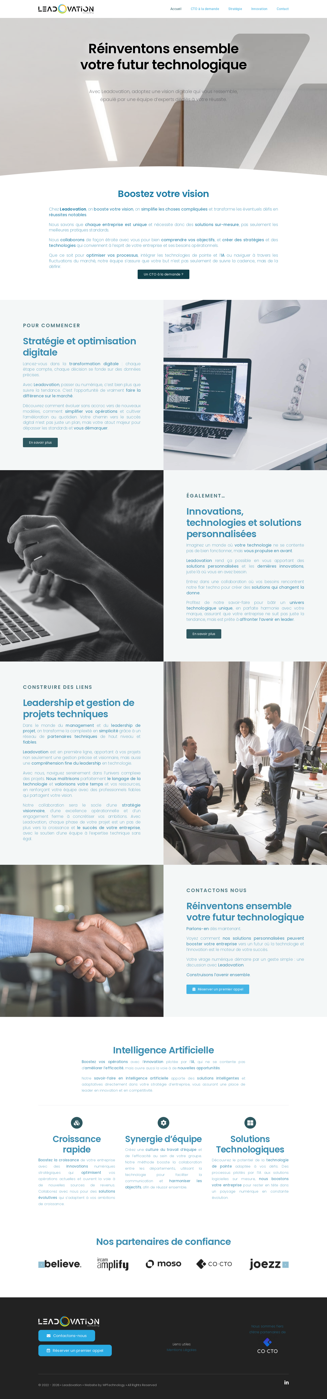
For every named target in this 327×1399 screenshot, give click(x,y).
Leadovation (72, 1385)
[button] (41, 1268)
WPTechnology (114, 1385)
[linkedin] (286, 1382)
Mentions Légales (181, 1349)
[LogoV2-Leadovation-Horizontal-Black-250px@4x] (65, 5)
